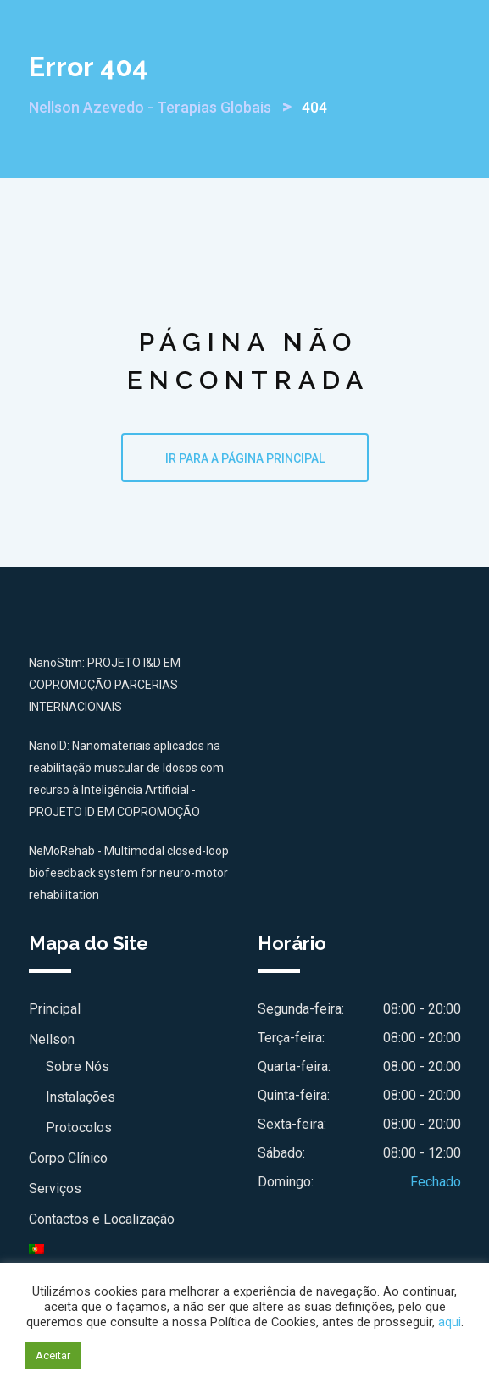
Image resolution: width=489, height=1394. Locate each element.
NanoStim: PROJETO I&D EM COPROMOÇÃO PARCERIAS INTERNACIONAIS (105, 685)
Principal (55, 1009)
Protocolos (79, 1127)
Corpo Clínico (68, 1158)
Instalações (80, 1097)
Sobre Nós (77, 1066)
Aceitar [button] (53, 1355)
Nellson (52, 1039)
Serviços (55, 1188)
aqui (449, 1322)
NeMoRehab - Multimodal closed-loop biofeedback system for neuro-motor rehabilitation (129, 873)
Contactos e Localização (102, 1219)
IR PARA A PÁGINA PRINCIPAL (245, 458)
